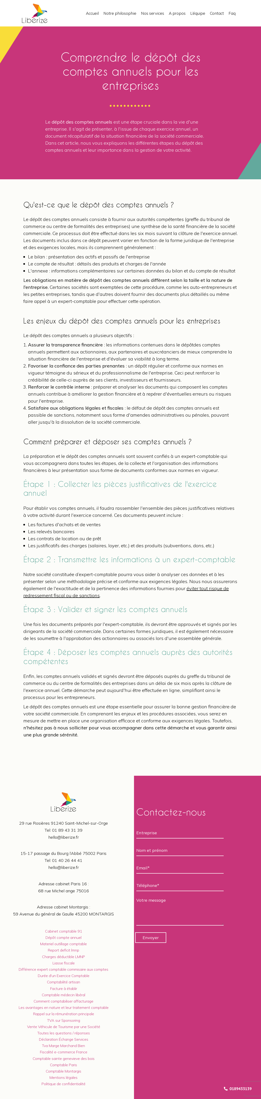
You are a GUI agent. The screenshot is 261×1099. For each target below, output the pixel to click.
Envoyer (151, 937)
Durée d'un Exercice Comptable (63, 975)
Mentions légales (63, 1077)
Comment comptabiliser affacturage (63, 1001)
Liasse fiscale (64, 963)
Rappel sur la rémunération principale (63, 1013)
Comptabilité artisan (63, 982)
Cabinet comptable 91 (63, 931)
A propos (177, 13)
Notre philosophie (119, 13)
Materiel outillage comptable (63, 943)
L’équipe (197, 13)
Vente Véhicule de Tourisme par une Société (63, 1026)
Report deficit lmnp (63, 950)
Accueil (92, 13)
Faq (232, 13)
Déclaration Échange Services (63, 1039)
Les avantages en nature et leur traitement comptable (64, 1007)
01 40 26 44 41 (67, 860)
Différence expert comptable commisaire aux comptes (63, 969)
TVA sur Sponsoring (63, 1020)
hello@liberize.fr (63, 837)
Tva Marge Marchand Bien (63, 1045)
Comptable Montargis (63, 1071)
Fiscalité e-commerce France (63, 1052)
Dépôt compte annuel (63, 937)
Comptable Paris (63, 1064)
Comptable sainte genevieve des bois (64, 1058)
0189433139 (238, 1088)
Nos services (152, 13)
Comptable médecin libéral (63, 994)
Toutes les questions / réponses (63, 1033)
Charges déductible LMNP (63, 956)
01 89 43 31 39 (67, 830)
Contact (217, 13)
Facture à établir (63, 988)
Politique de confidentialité (63, 1083)
